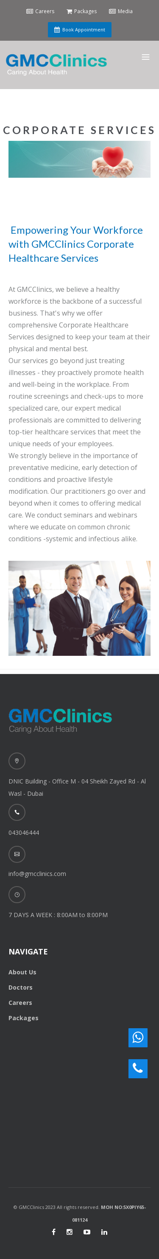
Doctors (20, 987)
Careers (20, 1003)
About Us (22, 972)
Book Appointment (79, 29)
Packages (23, 1018)
